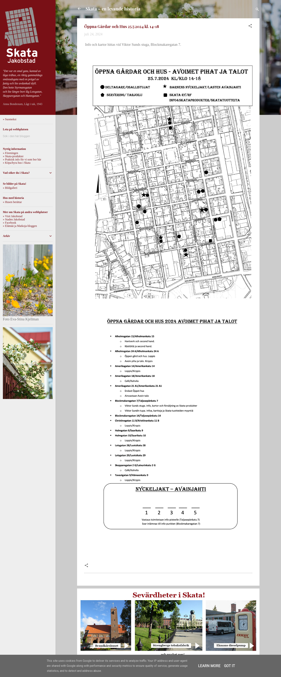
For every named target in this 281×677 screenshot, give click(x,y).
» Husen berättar (12, 202)
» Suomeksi (9, 119)
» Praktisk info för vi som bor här (22, 159)
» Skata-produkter (13, 156)
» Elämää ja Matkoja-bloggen (20, 225)
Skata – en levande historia (113, 8)
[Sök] (257, 9)
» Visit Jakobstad (12, 216)
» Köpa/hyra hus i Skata (16, 162)
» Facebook (9, 222)
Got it (229, 666)
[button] (250, 26)
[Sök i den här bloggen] (28, 136)
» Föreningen (10, 153)
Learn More (209, 666)
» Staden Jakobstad (14, 219)
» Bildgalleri (10, 187)
